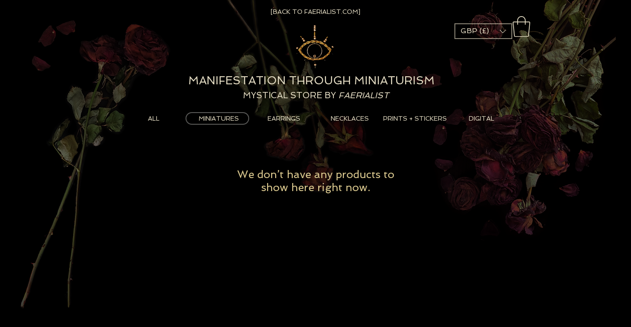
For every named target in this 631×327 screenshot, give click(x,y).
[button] (521, 26)
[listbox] (483, 31)
